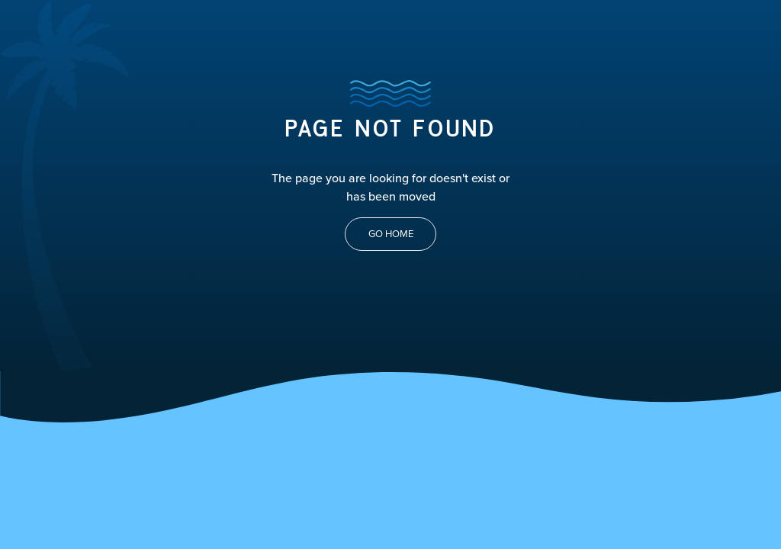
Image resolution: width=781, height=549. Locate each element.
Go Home (390, 233)
